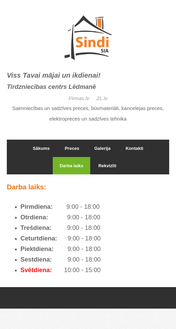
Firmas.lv (79, 98)
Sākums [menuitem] (41, 148)
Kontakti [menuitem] (134, 148)
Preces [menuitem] (72, 148)
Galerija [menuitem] (102, 148)
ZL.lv (102, 98)
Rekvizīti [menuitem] (107, 165)
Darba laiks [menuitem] (71, 165)
